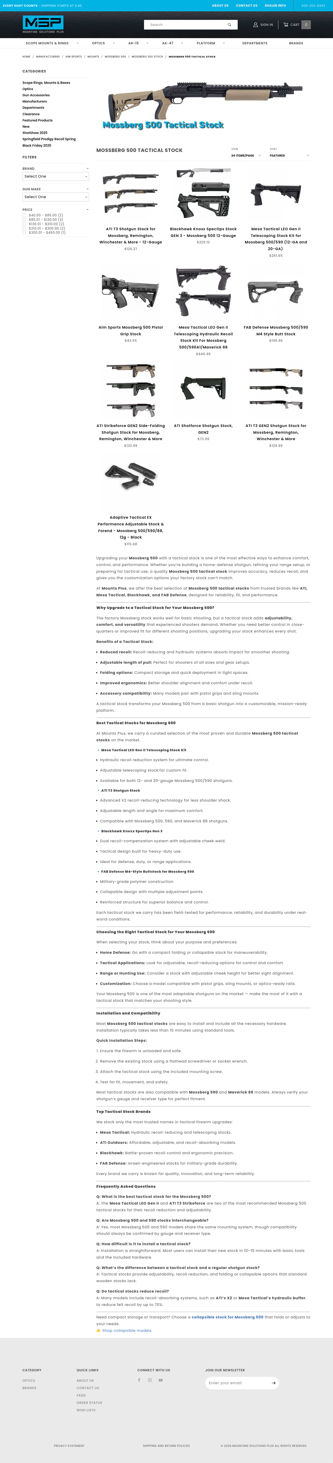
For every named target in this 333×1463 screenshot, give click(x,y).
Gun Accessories (36, 95)
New (26, 127)
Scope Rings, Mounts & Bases (46, 83)
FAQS (81, 1395)
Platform (211, 43)
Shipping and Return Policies (166, 1446)
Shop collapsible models (127, 1330)
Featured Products (38, 121)
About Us (220, 5)
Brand (29, 169)
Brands (296, 43)
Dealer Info (275, 5)
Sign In (263, 24)
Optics (103, 43)
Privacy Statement (69, 1446)
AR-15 (138, 43)
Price (28, 210)
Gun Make (32, 189)
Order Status (89, 1402)
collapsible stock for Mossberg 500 (228, 1317)
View (234, 149)
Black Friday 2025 (37, 146)
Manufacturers (35, 102)
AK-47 (172, 43)
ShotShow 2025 (35, 133)
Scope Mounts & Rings (52, 43)
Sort (273, 149)
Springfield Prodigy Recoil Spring (49, 139)
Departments (254, 43)
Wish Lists (86, 1410)
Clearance (31, 114)
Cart (297, 25)
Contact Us (247, 5)
